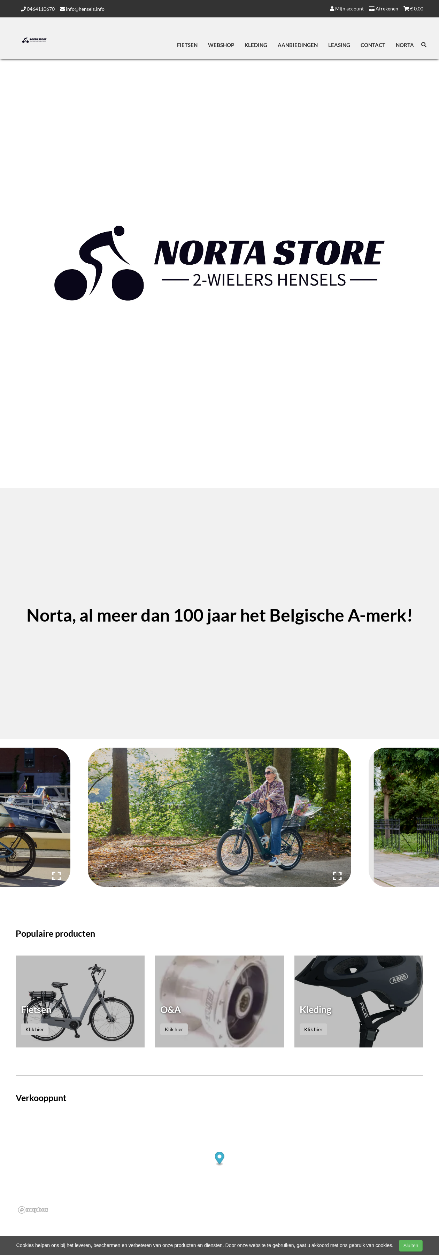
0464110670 (38, 9)
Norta (405, 45)
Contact (373, 45)
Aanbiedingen (298, 45)
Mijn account (347, 8)
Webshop (221, 45)
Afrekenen (383, 8)
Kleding (256, 45)
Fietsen (187, 45)
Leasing (339, 45)
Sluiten (410, 1245)
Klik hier (34, 1029)
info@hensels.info (82, 9)
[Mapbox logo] (33, 1210)
